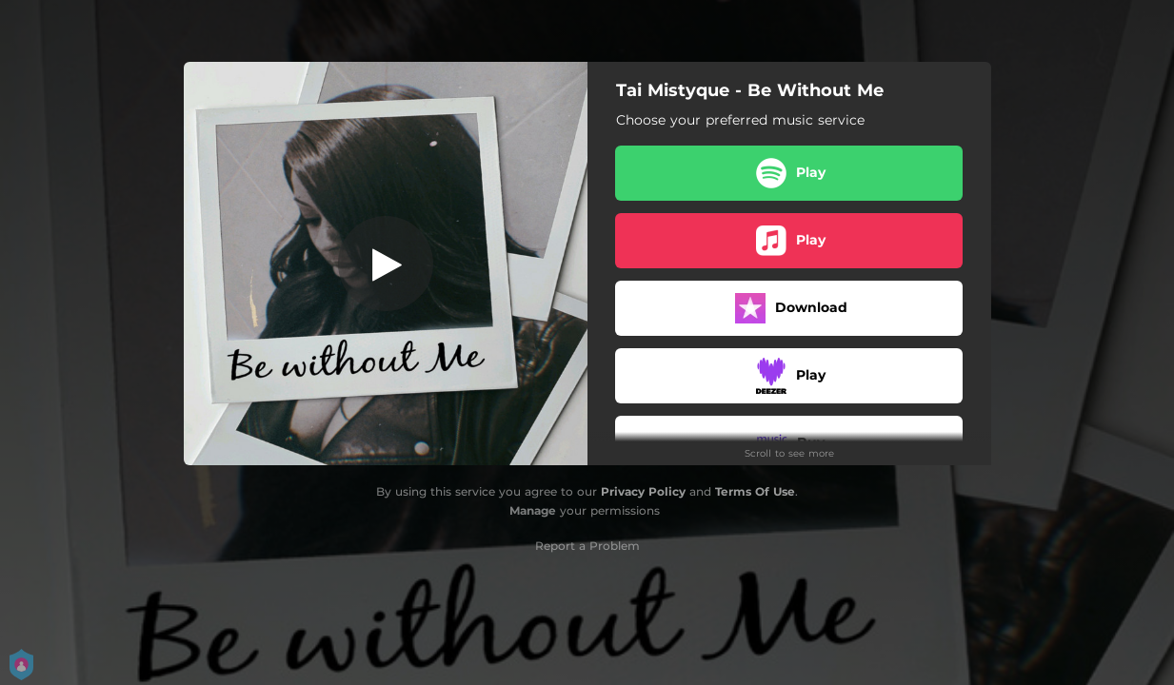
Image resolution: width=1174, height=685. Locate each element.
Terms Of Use (755, 491)
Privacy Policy (643, 491)
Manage (532, 510)
